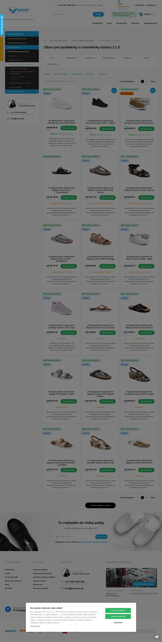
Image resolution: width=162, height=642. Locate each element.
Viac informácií (35, 626)
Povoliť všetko (118, 610)
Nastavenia (118, 622)
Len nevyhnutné (118, 616)
